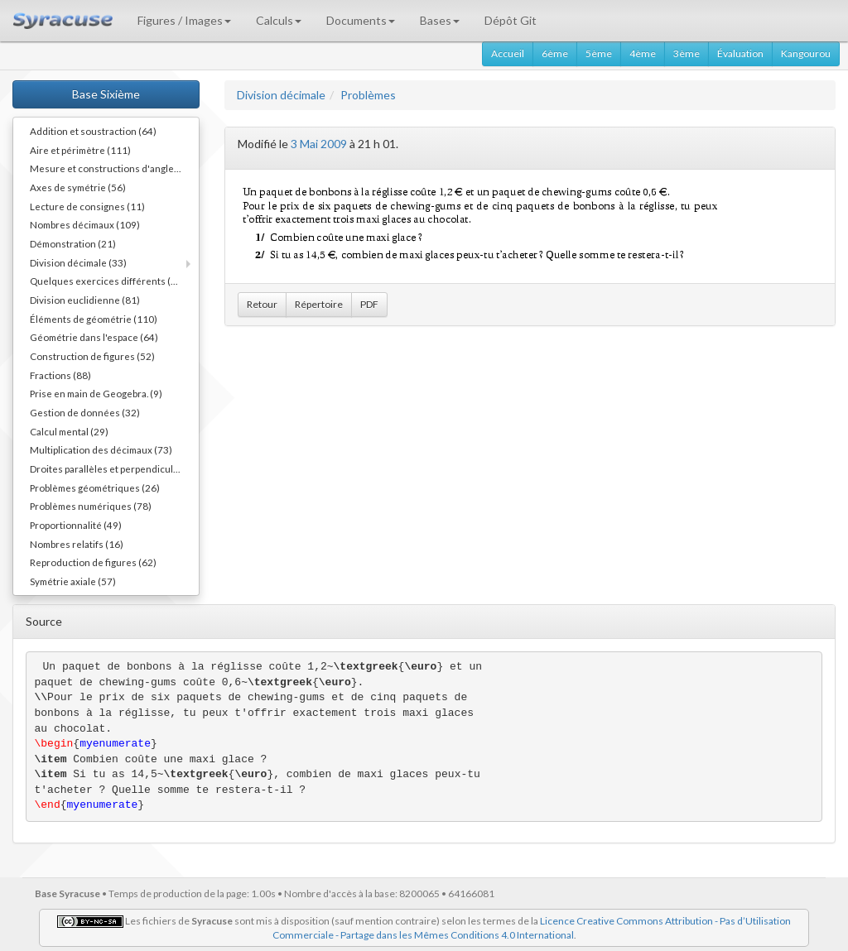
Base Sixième (106, 94)
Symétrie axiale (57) (73, 581)
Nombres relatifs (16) (76, 544)
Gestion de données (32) (85, 412)
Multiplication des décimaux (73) (101, 449)
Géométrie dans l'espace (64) (94, 337)
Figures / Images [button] (184, 20)
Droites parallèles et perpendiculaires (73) (114, 468)
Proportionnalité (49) (76, 525)
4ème (642, 53)
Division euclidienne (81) (85, 299)
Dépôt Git (510, 20)
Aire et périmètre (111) (80, 150)
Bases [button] (440, 20)
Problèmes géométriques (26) (95, 487)
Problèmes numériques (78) (91, 506)
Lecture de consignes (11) (87, 206)
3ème (686, 53)
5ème (598, 53)
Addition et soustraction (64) (93, 131)
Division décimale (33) (78, 262)
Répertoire (319, 304)
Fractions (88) (60, 375)
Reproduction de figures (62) (93, 562)
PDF (369, 304)
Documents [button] (360, 20)
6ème (555, 53)
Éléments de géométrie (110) (93, 318)
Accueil (507, 53)
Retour (262, 304)
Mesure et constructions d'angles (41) (114, 168)
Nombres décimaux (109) (85, 224)
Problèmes (368, 95)
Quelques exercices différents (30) (108, 280)
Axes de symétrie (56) (78, 187)
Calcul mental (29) (69, 431)
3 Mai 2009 (319, 144)
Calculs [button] (278, 20)
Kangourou (806, 53)
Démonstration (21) (73, 243)
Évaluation (740, 53)
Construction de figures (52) (92, 356)
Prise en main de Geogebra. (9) (96, 393)
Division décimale (281, 95)
